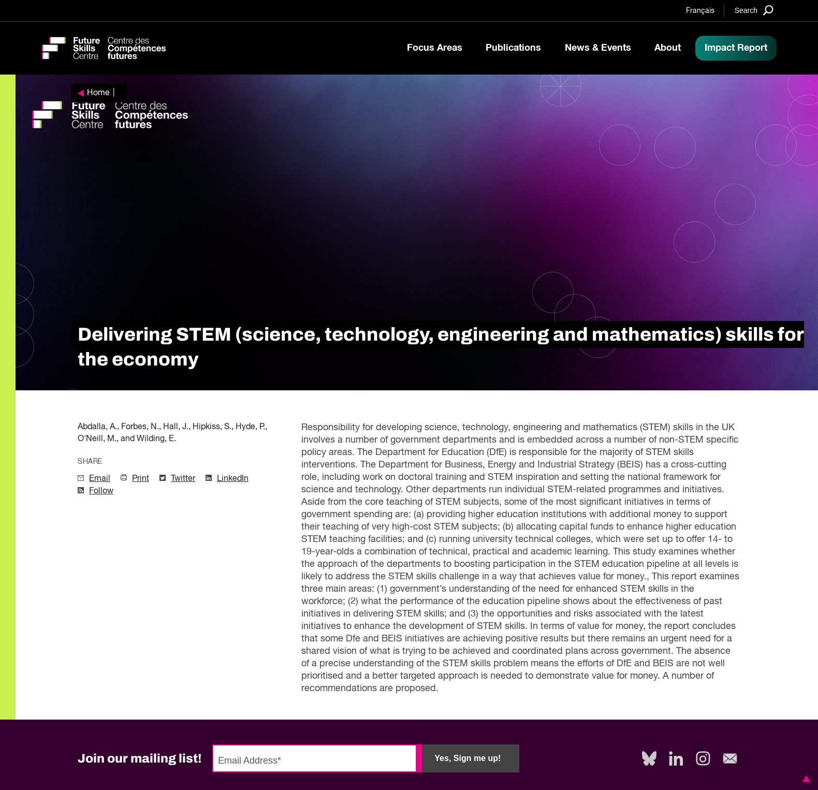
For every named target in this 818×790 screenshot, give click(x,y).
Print (140, 479)
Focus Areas (434, 48)
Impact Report (736, 48)
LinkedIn (233, 479)
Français (700, 10)
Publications (513, 48)
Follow (101, 491)
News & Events (598, 48)
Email (99, 479)
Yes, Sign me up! (467, 758)
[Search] (754, 10)
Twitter (183, 479)
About (667, 48)
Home (98, 93)
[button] (804, 778)
